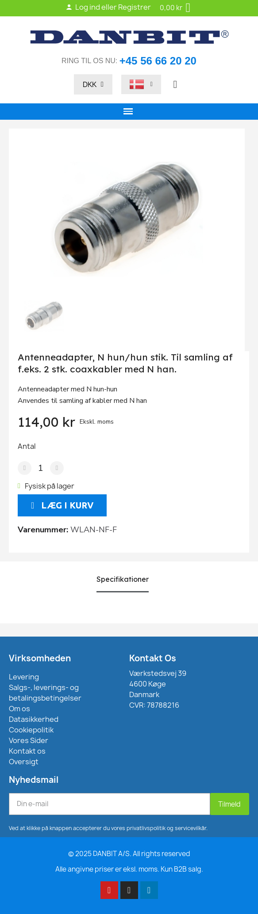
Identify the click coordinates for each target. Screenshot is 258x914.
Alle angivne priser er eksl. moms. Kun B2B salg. (129, 869)
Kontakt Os (152, 658)
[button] (175, 84)
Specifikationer (122, 579)
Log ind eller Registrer (108, 7)
